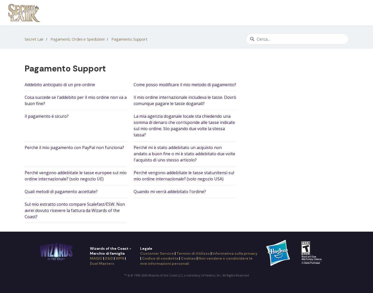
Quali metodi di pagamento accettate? (61, 191)
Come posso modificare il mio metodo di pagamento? (185, 84)
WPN (120, 258)
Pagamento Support (129, 39)
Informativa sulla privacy (234, 253)
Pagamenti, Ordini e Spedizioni (78, 39)
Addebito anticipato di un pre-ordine (60, 84)
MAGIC (96, 258)
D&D (109, 258)
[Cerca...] (297, 39)
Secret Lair (34, 39)
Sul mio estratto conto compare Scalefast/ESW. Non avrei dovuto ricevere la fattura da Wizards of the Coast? (75, 210)
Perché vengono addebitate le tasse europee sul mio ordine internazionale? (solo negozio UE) (76, 176)
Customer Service (157, 253)
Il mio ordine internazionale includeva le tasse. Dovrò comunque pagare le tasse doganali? (185, 100)
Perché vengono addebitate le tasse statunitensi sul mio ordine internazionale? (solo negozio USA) (184, 176)
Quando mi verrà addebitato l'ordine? (170, 191)
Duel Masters (102, 263)
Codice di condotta (160, 258)
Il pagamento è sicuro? (47, 116)
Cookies (188, 258)
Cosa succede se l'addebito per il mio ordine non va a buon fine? (76, 100)
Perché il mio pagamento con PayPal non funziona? (74, 147)
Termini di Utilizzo (193, 253)
